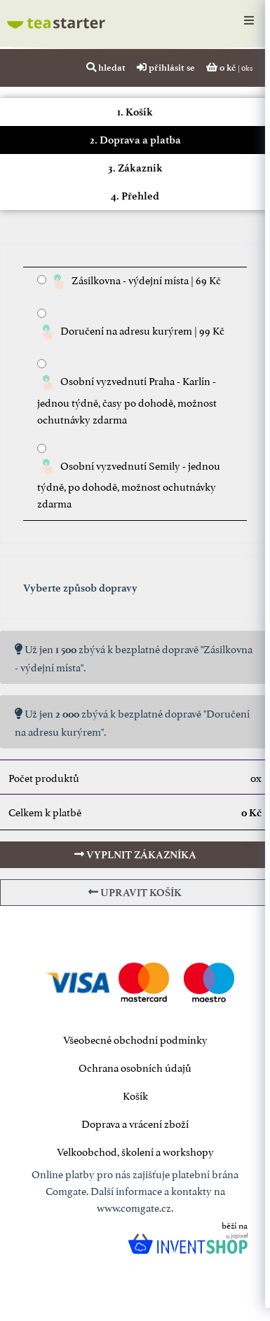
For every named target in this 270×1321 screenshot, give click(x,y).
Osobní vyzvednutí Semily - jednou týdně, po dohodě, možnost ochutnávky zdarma (128, 483)
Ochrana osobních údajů (135, 1066)
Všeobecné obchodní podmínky (135, 1038)
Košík (135, 1094)
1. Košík (135, 112)
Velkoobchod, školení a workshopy (135, 1150)
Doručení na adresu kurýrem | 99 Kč (130, 332)
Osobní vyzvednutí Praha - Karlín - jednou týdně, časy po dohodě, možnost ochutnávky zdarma (127, 399)
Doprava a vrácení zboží (135, 1122)
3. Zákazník (135, 168)
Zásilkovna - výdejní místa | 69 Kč (134, 282)
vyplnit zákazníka (135, 854)
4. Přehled (135, 196)
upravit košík (135, 892)
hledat (106, 67)
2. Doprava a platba (135, 140)
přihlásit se (166, 67)
